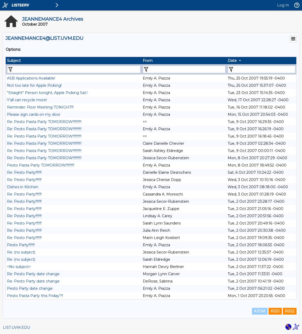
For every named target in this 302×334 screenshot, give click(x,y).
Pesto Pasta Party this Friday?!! (35, 295)
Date (232, 60)
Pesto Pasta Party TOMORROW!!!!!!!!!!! (40, 165)
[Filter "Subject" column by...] (73, 69)
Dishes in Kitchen (22, 187)
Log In (283, 5)
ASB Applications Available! (31, 78)
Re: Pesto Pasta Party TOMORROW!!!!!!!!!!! (44, 121)
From (148, 60)
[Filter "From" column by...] (184, 69)
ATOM (259, 311)
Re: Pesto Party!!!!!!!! (24, 172)
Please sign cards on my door (33, 114)
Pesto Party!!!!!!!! (21, 245)
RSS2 (289, 311)
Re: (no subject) (21, 252)
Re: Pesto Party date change (33, 274)
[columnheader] (73, 60)
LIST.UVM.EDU (16, 327)
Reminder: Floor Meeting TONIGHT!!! (40, 107)
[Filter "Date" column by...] (261, 69)
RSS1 (275, 311)
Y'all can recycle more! (27, 100)
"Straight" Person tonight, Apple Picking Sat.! (47, 92)
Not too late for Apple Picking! (34, 85)
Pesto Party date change (30, 288)
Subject (14, 60)
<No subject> (19, 266)
